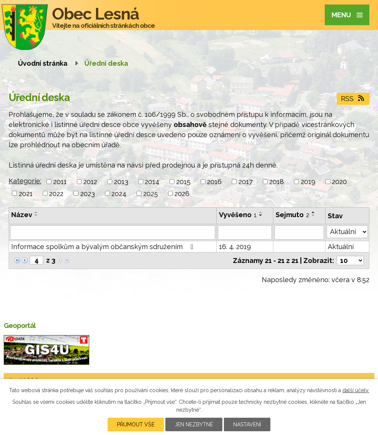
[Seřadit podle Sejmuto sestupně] (313, 215)
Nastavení (247, 424)
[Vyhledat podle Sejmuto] (299, 232)
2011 (60, 182)
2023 (87, 193)
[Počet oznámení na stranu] (350, 260)
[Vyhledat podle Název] (112, 232)
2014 (152, 182)
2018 (276, 182)
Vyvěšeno (238, 215)
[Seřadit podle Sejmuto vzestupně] (313, 212)
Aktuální (341, 247)
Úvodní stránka (43, 63)
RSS (353, 99)
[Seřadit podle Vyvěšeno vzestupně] (261, 212)
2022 (56, 193)
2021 (26, 193)
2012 (90, 182)
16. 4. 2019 (235, 247)
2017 (245, 182)
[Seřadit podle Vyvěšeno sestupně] (261, 215)
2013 (121, 182)
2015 (183, 182)
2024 (118, 193)
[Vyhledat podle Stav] (347, 231)
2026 (181, 193)
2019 (308, 182)
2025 (150, 193)
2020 (339, 182)
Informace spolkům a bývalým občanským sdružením (103, 247)
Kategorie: (25, 181)
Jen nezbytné (194, 424)
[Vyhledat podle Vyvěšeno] (245, 232)
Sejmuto (292, 215)
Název (21, 215)
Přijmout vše (135, 424)
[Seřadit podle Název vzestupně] (36, 212)
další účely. (355, 390)
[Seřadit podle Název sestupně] (36, 215)
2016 (214, 182)
